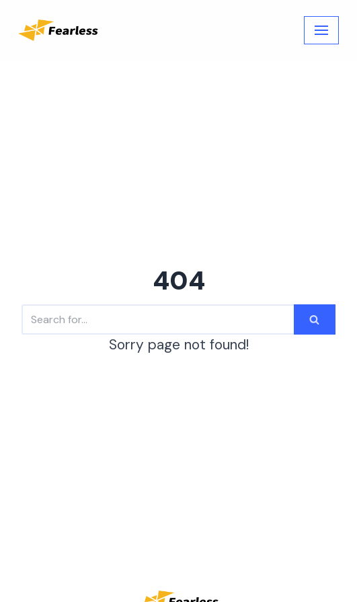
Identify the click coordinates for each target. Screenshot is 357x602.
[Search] (158, 319)
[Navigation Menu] (321, 30)
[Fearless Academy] (58, 30)
